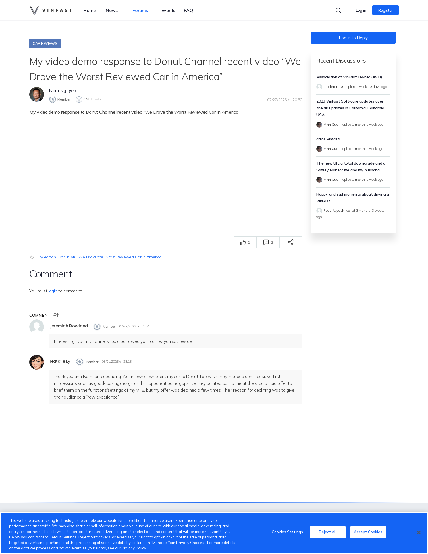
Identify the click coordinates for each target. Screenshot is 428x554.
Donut (63, 256)
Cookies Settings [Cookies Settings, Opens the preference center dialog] (287, 532)
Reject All (327, 532)
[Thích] (243, 242)
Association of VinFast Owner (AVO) (349, 77)
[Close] (419, 532)
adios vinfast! (328, 139)
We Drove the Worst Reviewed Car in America (119, 256)
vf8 (73, 256)
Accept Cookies (368, 532)
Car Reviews (45, 43)
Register (385, 10)
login (52, 290)
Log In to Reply (353, 37)
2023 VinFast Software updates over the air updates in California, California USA (350, 108)
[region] (214, 533)
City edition (46, 256)
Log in (361, 10)
